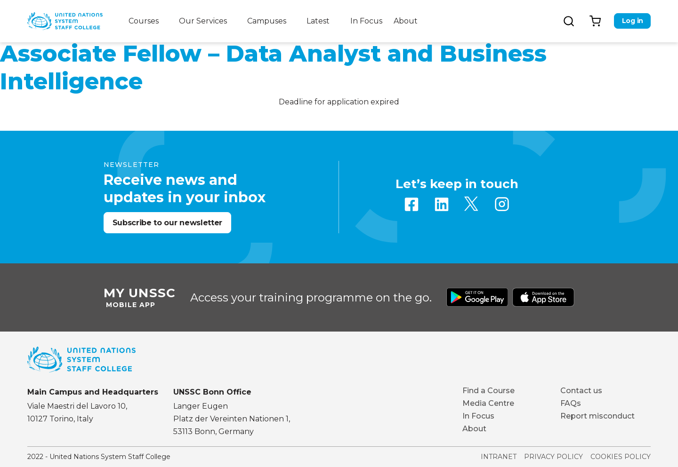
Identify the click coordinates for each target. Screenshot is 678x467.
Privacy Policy (553, 456)
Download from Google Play (477, 297)
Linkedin (441, 204)
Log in (632, 20)
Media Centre (488, 403)
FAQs (570, 403)
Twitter (471, 204)
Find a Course (488, 390)
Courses (144, 20)
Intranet (499, 456)
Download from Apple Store (543, 297)
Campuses (266, 20)
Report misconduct (597, 416)
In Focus (366, 20)
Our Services (203, 20)
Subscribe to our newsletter (167, 222)
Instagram (501, 204)
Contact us (581, 390)
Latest (318, 20)
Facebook (411, 204)
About (406, 20)
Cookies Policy (620, 456)
